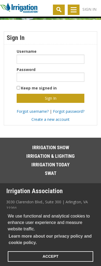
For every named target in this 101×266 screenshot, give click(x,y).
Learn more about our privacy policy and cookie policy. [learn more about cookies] (50, 239)
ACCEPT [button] (50, 256)
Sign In (89, 9)
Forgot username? (33, 111)
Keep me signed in (39, 88)
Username (27, 51)
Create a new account (50, 119)
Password (26, 69)
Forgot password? (68, 111)
